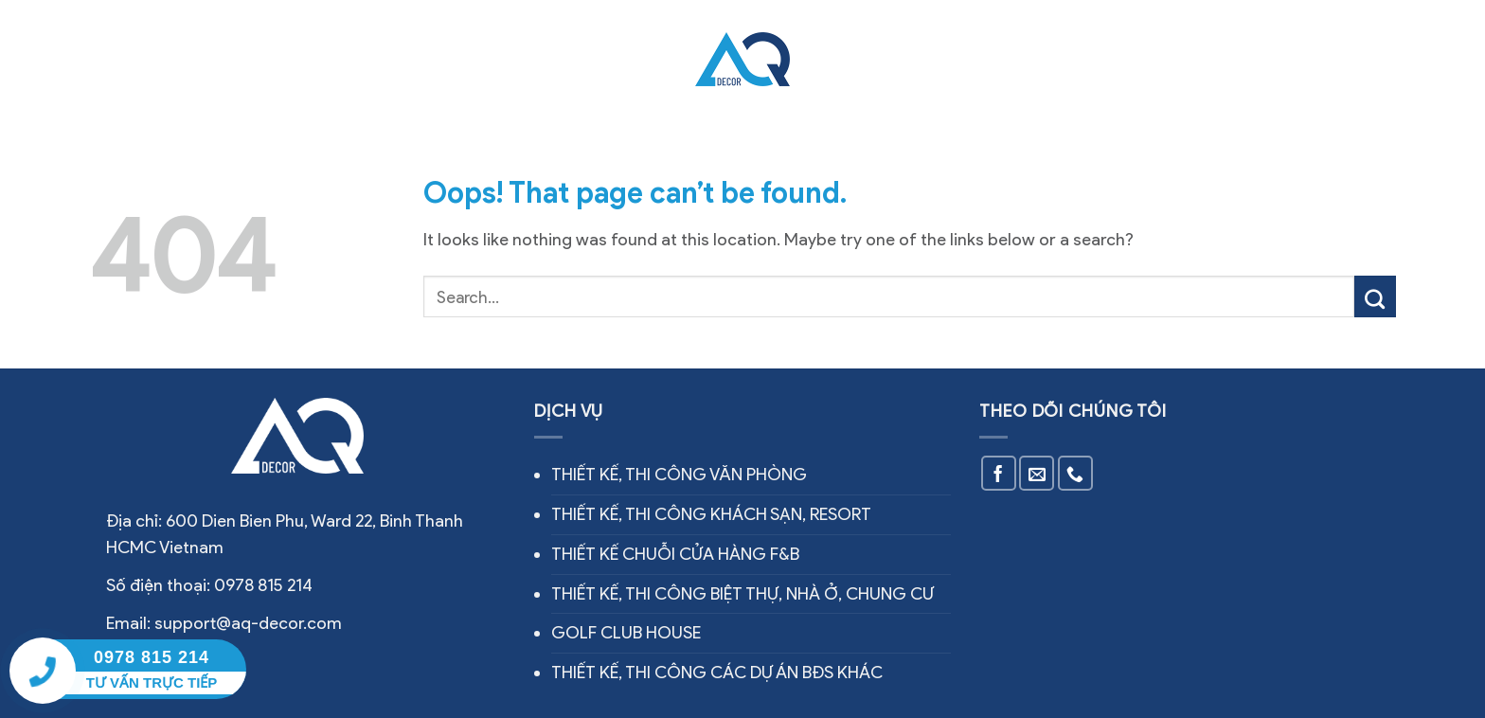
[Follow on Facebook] (998, 473)
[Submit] (1375, 296)
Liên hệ (1033, 58)
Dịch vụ (441, 58)
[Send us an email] (1036, 473)
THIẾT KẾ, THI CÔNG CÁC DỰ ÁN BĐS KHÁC (717, 672)
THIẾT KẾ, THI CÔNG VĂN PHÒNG (679, 474)
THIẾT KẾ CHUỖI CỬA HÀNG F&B (675, 554)
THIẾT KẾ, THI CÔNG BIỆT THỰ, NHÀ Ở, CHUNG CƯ (742, 593)
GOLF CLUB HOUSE (626, 632)
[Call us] (1075, 473)
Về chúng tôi (327, 58)
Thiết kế (863, 58)
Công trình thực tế (579, 58)
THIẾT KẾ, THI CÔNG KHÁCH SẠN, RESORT (711, 514)
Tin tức (950, 58)
